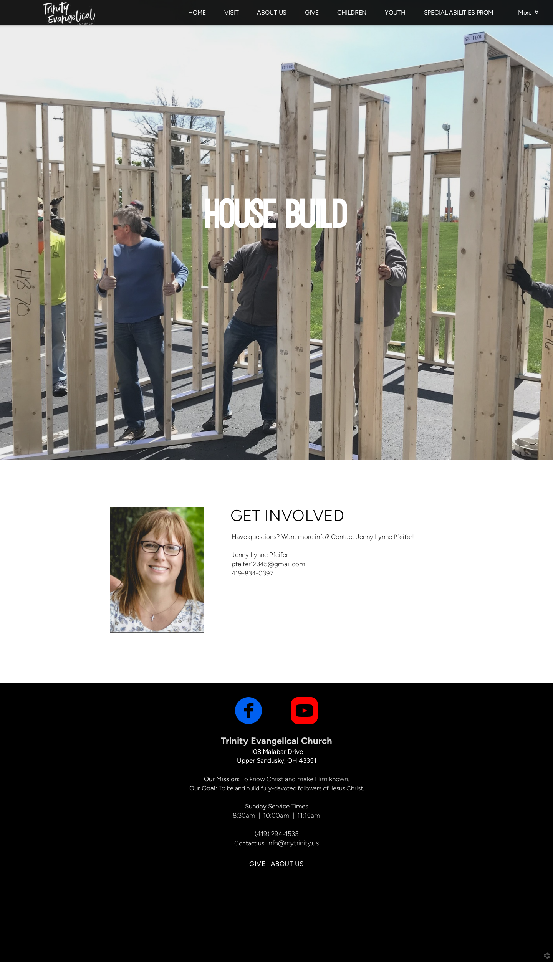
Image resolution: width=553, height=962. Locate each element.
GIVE (257, 864)
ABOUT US (287, 864)
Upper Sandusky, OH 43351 (276, 760)
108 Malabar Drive (276, 751)
